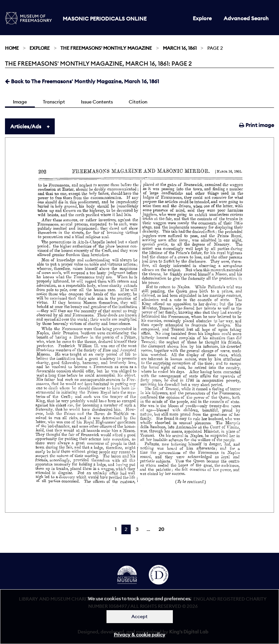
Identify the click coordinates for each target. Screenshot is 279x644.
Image (20, 102)
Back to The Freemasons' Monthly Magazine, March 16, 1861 (82, 81)
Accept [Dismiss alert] (139, 616)
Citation (138, 102)
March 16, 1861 (180, 48)
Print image (256, 125)
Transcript (54, 102)
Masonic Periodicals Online (105, 18)
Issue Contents (97, 102)
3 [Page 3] (137, 529)
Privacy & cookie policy (139, 635)
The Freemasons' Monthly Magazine (106, 48)
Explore (202, 18)
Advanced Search (246, 18)
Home (12, 48)
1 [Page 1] (115, 529)
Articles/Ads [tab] (25, 126)
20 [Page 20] (161, 529)
